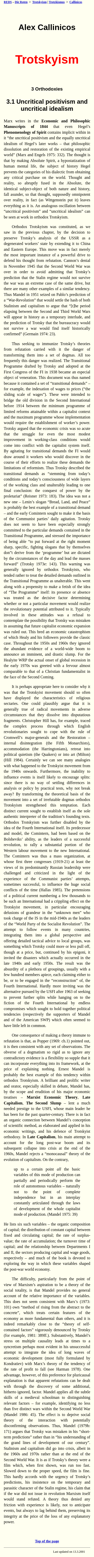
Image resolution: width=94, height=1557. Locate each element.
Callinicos (75, 2)
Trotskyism (39, 2)
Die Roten (21, 2)
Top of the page (47, 1541)
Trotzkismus (57, 2)
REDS (8, 2)
